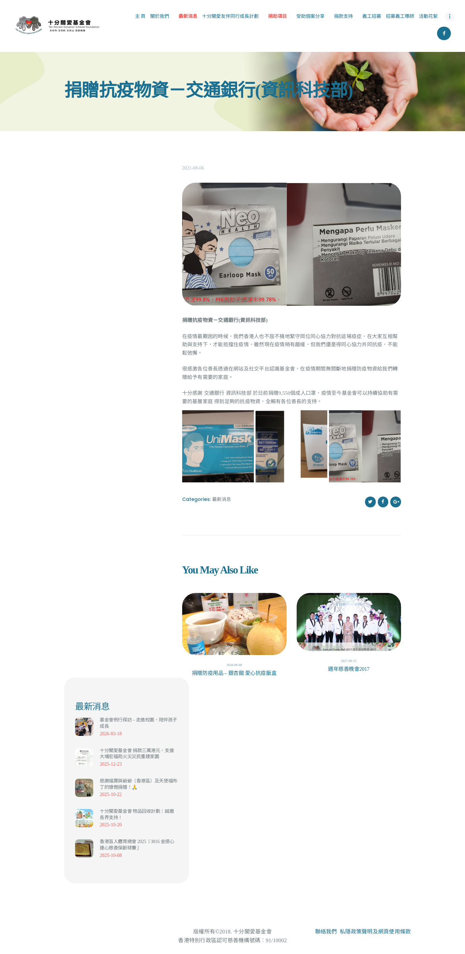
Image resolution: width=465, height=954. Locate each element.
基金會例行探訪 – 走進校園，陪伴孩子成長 (138, 723)
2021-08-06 (193, 168)
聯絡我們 (326, 931)
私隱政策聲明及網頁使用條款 (375, 931)
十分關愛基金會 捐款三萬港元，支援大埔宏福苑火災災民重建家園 (137, 753)
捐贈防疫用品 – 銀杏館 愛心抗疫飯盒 (234, 673)
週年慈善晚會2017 (348, 669)
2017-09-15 (349, 661)
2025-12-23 (111, 764)
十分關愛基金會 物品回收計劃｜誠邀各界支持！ (137, 814)
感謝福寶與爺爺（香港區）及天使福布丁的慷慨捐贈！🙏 (138, 784)
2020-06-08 (234, 665)
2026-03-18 (111, 733)
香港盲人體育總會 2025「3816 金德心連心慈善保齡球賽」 (137, 845)
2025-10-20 (111, 824)
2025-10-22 (111, 794)
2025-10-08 (111, 855)
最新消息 (221, 499)
